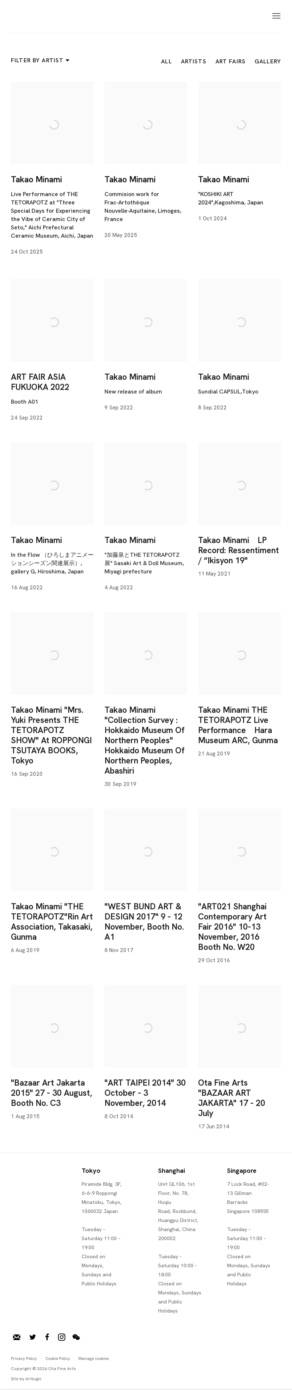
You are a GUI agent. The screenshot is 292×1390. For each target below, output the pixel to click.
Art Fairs (230, 61)
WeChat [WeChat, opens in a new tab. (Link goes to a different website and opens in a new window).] (76, 1337)
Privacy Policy (24, 1358)
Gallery (268, 61)
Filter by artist (39, 60)
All (166, 61)
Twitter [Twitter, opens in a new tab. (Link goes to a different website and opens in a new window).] (32, 1337)
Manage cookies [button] (93, 1358)
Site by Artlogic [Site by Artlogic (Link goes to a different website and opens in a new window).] (26, 1379)
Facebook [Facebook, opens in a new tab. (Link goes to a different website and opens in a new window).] (47, 1337)
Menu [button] (275, 16)
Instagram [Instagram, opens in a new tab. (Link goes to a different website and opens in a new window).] (61, 1337)
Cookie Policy (57, 1358)
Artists (193, 61)
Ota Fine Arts (49, 16)
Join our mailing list (16, 1337)
